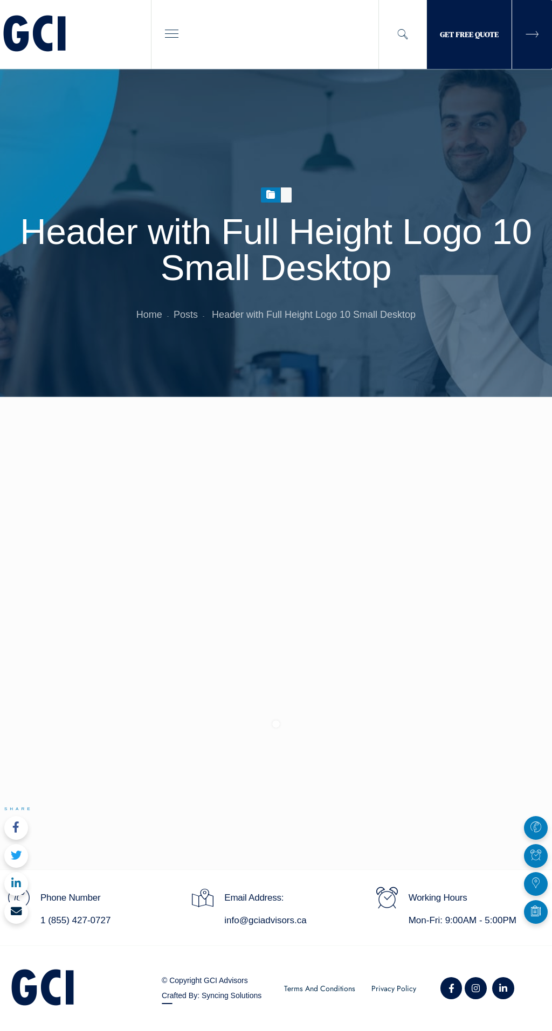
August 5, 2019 (73, 549)
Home (149, 314)
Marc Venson (160, 549)
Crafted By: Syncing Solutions (211, 995)
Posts (186, 314)
